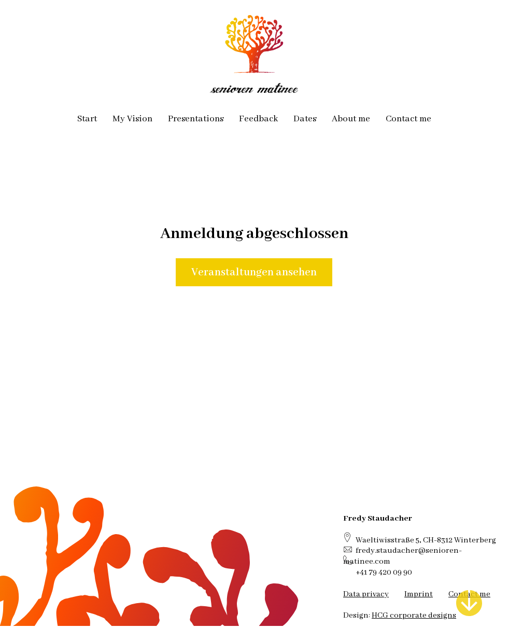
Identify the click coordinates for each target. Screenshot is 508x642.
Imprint (418, 594)
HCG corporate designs (414, 615)
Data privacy (366, 594)
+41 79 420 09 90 (384, 572)
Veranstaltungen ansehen (254, 272)
